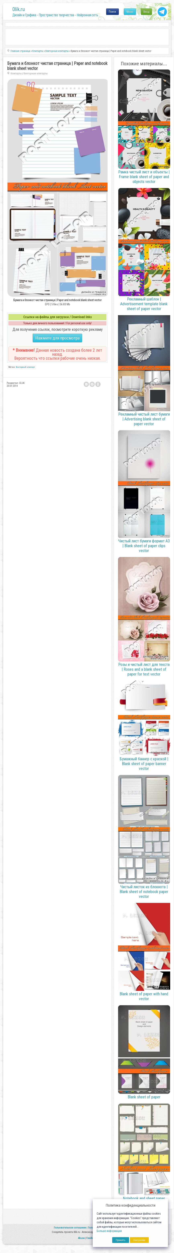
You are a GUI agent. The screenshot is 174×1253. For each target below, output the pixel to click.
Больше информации (109, 1231)
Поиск (112, 11)
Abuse (81, 1238)
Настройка (139, 1240)
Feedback (91, 1238)
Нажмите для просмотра (57, 337)
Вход (146, 11)
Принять (120, 1240)
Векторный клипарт (25, 367)
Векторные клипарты (36, 73)
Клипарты (16, 73)
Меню (129, 11)
